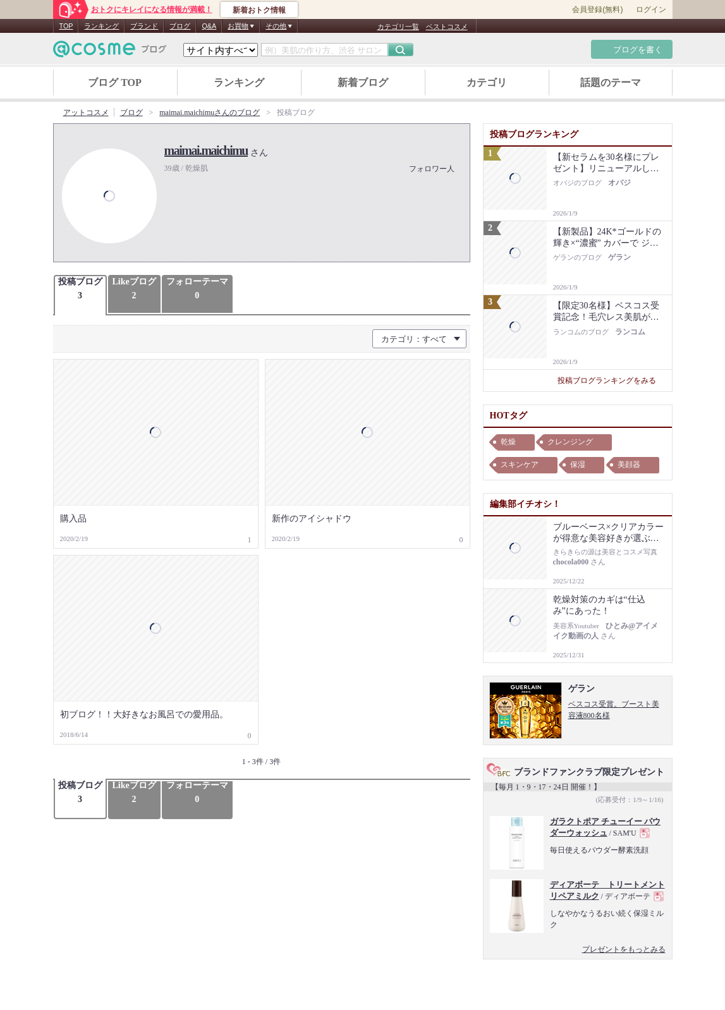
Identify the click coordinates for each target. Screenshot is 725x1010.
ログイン (651, 9)
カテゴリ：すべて (414, 339)
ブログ (179, 26)
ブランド (144, 26)
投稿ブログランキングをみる (611, 380)
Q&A (209, 26)
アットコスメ (86, 112)
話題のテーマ (610, 82)
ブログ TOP (115, 82)
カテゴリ (486, 82)
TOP (66, 26)
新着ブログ (363, 82)
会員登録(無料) (597, 9)
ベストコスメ (447, 26)
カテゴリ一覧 (398, 26)
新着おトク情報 (259, 10)
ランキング (101, 26)
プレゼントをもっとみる (624, 949)
